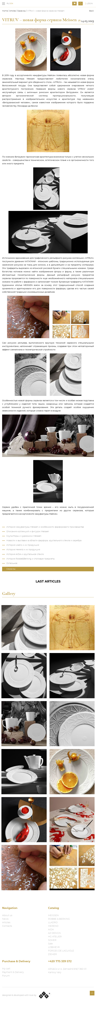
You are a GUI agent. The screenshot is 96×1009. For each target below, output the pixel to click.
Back (91, 11)
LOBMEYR (54, 947)
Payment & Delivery (13, 972)
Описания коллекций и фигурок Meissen (27, 532)
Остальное (11, 563)
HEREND (53, 926)
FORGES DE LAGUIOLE (61, 951)
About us (7, 915)
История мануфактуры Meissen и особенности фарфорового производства (45, 527)
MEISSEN (53, 915)
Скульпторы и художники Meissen (23, 536)
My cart (6, 969)
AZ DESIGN (54, 933)
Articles (12, 11)
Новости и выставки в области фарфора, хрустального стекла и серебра (43, 541)
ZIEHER (52, 954)
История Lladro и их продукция (22, 545)
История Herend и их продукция (23, 550)
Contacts (7, 926)
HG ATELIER (55, 936)
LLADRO (53, 922)
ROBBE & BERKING (59, 919)
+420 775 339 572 (60, 961)
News (5, 919)
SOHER (52, 940)
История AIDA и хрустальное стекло (25, 554)
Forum (6, 976)
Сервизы (21, 11)
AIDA (51, 929)
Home (5, 11)
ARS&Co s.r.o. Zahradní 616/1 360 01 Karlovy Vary (67, 971)
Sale (50, 944)
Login (90, 4)
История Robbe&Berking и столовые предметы (30, 559)
